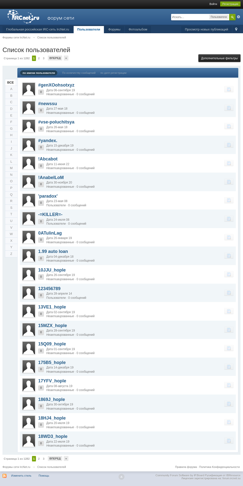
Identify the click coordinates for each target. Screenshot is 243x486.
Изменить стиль (21, 475)
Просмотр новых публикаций (206, 29)
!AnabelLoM (51, 177)
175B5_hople (52, 362)
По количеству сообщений (79, 72)
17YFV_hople (52, 380)
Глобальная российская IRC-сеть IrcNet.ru (37, 29)
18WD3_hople (52, 436)
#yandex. (47, 140)
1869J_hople (51, 399)
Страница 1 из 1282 (17, 58)
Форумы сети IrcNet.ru (16, 466)
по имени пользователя (39, 72)
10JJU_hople (52, 270)
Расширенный (239, 17)
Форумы (114, 29)
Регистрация (230, 3)
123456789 (49, 288)
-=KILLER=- (50, 214)
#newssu (47, 103)
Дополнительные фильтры (219, 58)
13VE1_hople (52, 306)
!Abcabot (48, 158)
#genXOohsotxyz (56, 85)
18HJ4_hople (52, 418)
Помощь (44, 475)
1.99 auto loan (53, 251)
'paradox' (48, 196)
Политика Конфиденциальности (219, 466)
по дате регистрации (113, 72)
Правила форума (186, 466)
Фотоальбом (138, 29)
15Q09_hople (52, 343)
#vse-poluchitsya (56, 122)
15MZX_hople (52, 325)
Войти (213, 3)
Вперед (55, 58)
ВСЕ (10, 82)
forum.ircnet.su (231, 478)
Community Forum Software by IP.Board (179, 475)
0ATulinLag (50, 233)
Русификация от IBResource (222, 475)
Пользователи (88, 29)
